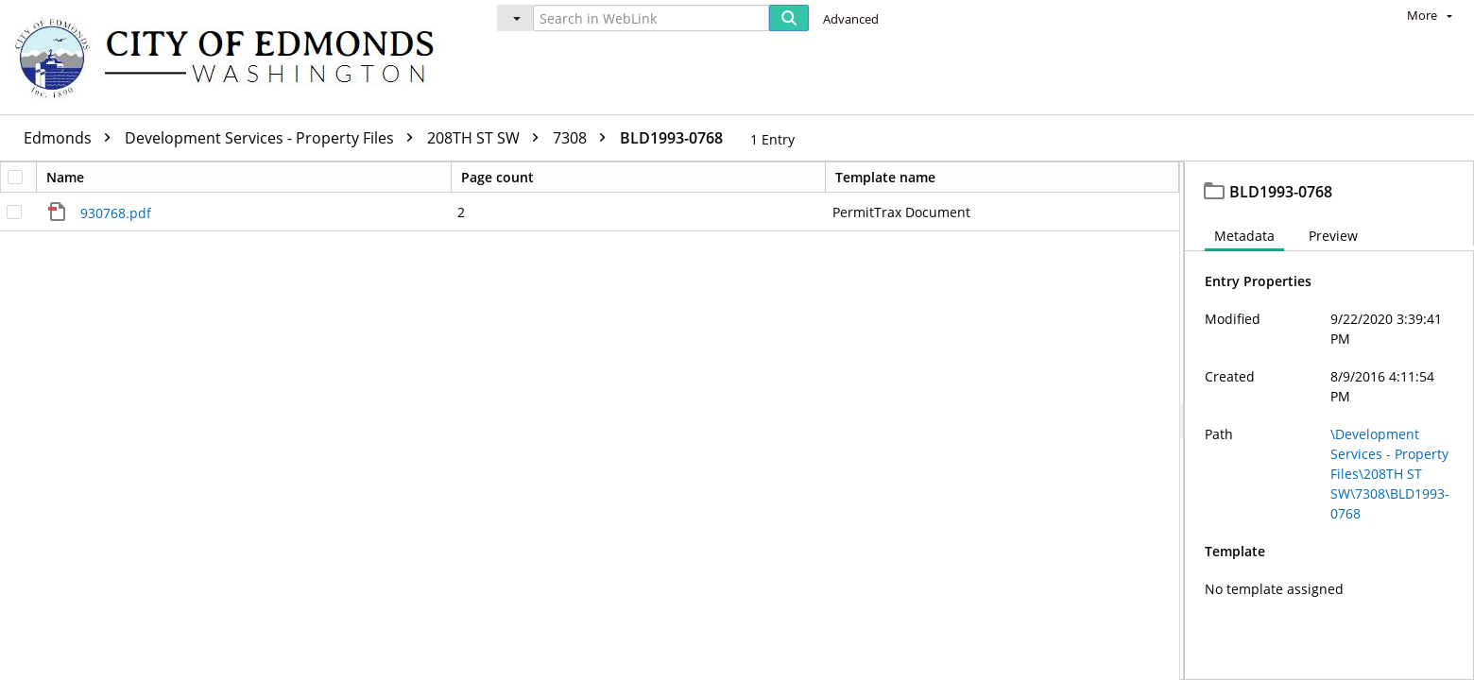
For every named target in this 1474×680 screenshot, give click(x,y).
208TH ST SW (487, 138)
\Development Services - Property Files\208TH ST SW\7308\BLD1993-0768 (1389, 473)
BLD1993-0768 (671, 138)
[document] (1329, 421)
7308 (584, 138)
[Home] (233, 57)
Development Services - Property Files (273, 138)
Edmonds (72, 138)
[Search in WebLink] (651, 18)
